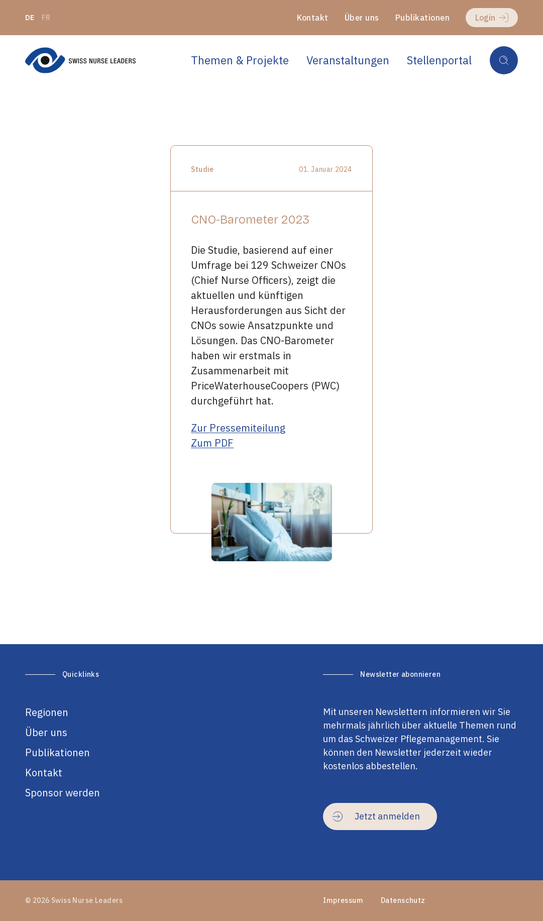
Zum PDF (212, 443)
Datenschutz (403, 900)
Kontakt (313, 18)
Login (491, 18)
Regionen (46, 712)
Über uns (362, 18)
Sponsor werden (62, 792)
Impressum (343, 900)
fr (46, 17)
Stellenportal (439, 60)
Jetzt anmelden (376, 816)
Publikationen (422, 18)
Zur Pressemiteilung (238, 428)
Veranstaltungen (347, 60)
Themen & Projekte (240, 60)
